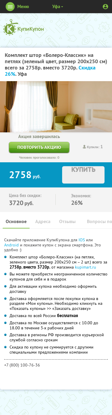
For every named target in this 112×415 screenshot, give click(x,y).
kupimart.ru (85, 267)
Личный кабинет (105, 6)
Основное (16, 221)
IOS (82, 240)
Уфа (56, 6)
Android (12, 245)
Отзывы (67, 221)
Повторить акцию (39, 147)
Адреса (42, 221)
